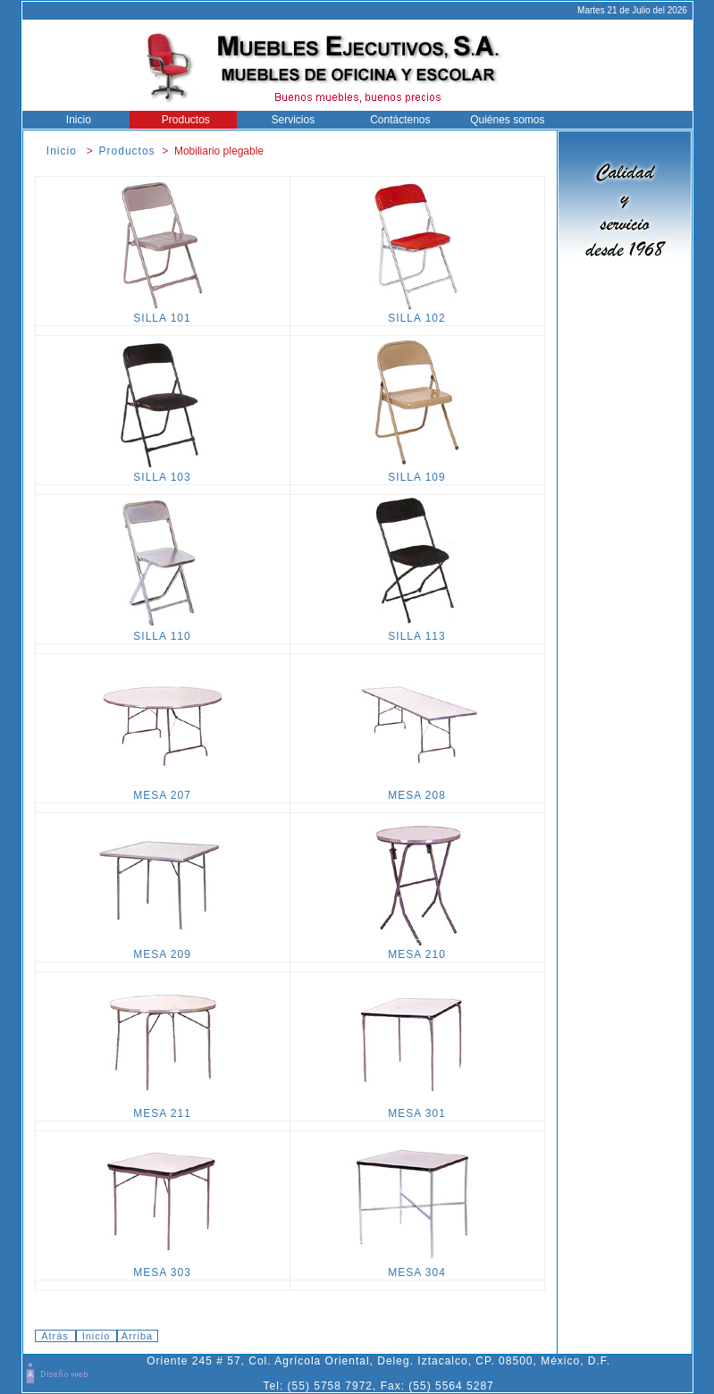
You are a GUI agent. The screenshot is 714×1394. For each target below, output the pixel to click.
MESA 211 (163, 1108)
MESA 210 (417, 949)
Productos (182, 119)
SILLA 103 (163, 472)
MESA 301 (417, 1108)
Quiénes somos (504, 119)
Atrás (55, 1336)
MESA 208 (417, 790)
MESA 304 (417, 1267)
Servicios (290, 119)
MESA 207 (163, 790)
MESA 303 (163, 1267)
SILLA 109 (417, 472)
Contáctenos (397, 119)
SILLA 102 (417, 313)
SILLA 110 (163, 631)
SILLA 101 (163, 313)
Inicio (75, 119)
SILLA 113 (417, 631)
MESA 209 (163, 949)
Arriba (137, 1336)
